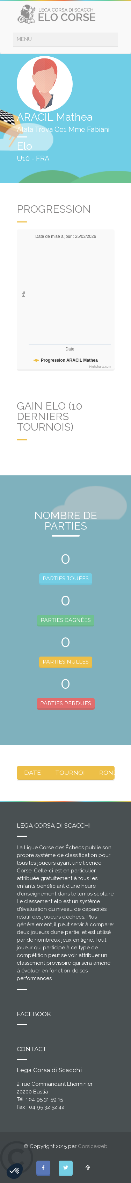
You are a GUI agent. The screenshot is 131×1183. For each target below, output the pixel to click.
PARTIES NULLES (66, 661)
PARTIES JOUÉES (66, 578)
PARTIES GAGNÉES (66, 620)
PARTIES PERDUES (65, 703)
